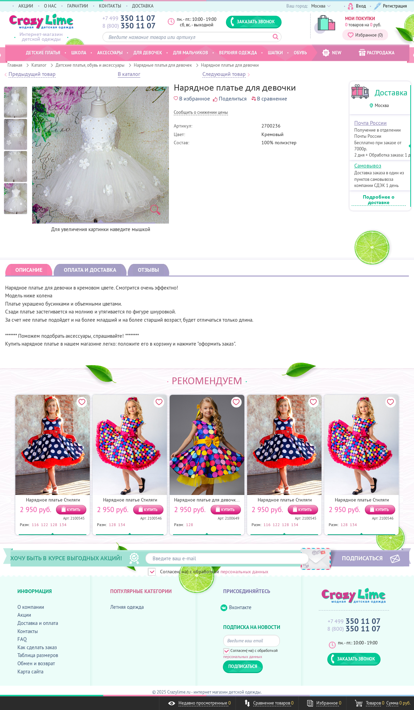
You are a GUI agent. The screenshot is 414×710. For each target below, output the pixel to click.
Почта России (370, 122)
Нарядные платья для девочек (163, 65)
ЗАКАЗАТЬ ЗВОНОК (252, 21)
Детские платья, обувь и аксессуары (90, 65)
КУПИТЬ (73, 509)
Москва (382, 105)
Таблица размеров (37, 655)
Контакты (27, 631)
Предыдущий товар (32, 74)
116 (35, 524)
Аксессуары (110, 53)
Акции (24, 615)
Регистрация (390, 6)
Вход (357, 6)
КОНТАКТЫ (110, 6)
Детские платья (43, 53)
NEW (331, 53)
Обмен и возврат (36, 663)
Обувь (300, 53)
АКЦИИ (25, 6)
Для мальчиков (190, 53)
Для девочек (147, 53)
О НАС (50, 6)
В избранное (192, 98)
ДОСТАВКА (143, 6)
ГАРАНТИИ (77, 6)
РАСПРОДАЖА (377, 52)
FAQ (22, 639)
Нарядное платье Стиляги (53, 500)
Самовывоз (367, 165)
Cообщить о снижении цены (201, 112)
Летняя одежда (127, 607)
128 (53, 524)
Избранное (365, 35)
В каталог (129, 74)
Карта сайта (30, 671)
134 (63, 524)
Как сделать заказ (37, 647)
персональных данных (244, 571)
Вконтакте (236, 607)
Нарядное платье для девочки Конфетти (217, 500)
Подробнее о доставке (379, 200)
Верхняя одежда (238, 53)
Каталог (38, 65)
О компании (30, 607)
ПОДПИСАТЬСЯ (362, 558)
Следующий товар (224, 74)
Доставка (391, 92)
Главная (15, 65)
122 (44, 524)
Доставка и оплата (37, 623)
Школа (78, 53)
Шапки (275, 53)
